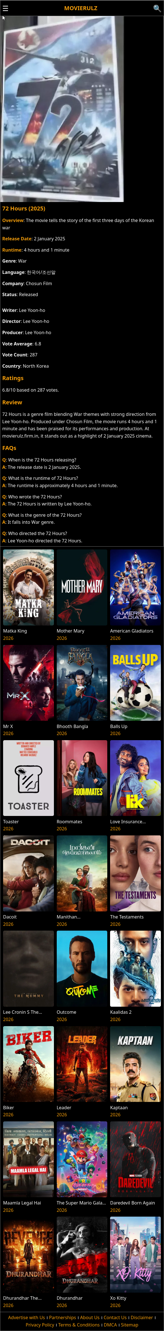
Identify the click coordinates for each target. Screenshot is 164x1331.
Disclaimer (142, 1317)
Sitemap (130, 1325)
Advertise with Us (26, 1317)
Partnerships (62, 1317)
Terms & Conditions (79, 1325)
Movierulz (80, 8)
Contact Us (115, 1317)
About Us (90, 1317)
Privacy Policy (40, 1325)
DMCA (110, 1325)
